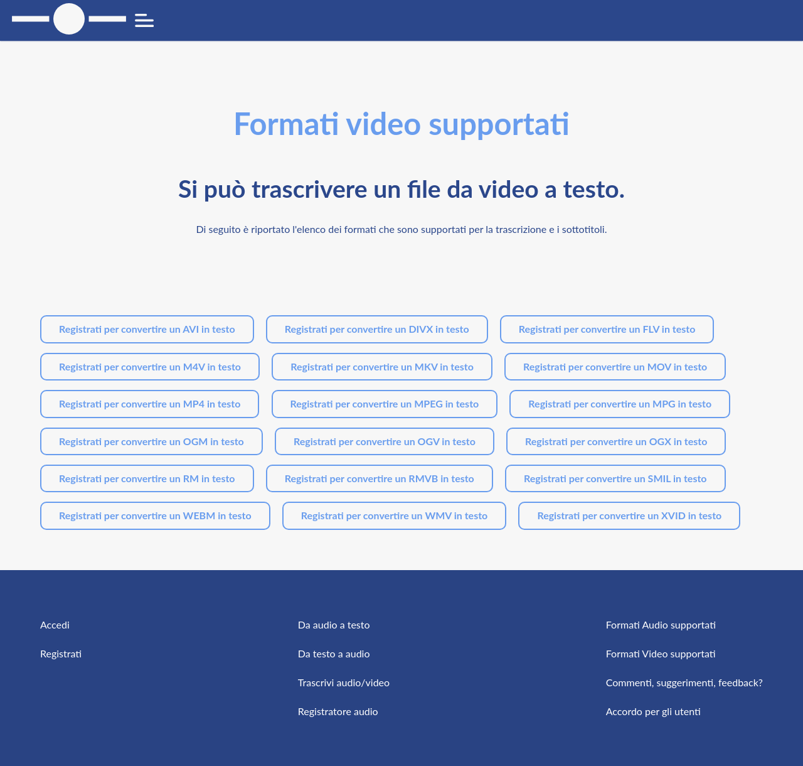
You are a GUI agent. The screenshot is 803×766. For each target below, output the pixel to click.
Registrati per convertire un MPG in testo (619, 403)
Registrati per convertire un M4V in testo (150, 366)
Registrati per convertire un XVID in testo (629, 515)
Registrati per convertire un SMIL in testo (615, 478)
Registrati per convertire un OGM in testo (151, 441)
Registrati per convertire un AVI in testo (147, 329)
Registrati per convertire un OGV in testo (385, 441)
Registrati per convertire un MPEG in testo (384, 403)
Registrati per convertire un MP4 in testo (149, 403)
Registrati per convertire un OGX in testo (616, 441)
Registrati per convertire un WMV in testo (394, 515)
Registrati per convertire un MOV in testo (615, 366)
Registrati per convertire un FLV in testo (607, 329)
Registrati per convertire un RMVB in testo (379, 478)
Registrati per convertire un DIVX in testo (377, 329)
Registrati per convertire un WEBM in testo (155, 515)
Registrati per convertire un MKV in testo (382, 366)
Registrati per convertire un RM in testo (147, 478)
